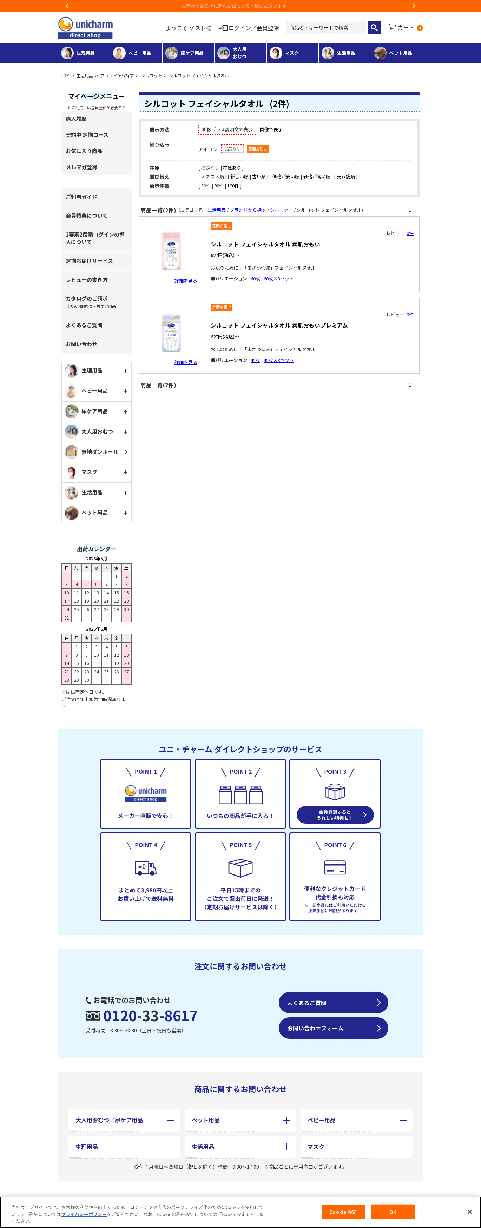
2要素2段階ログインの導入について (95, 238)
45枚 (255, 360)
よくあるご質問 (84, 325)
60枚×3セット (279, 278)
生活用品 (84, 75)
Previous (67, 6)
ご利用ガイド (81, 196)
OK (392, 1212)
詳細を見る (185, 280)
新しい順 (239, 176)
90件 (219, 185)
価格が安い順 (285, 176)
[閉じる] (469, 1212)
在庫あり (232, 167)
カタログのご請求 (93, 302)
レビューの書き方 (87, 279)
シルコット (151, 75)
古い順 (259, 176)
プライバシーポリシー (84, 1215)
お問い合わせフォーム (315, 1028)
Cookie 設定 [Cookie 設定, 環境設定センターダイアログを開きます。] (343, 1212)
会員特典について (87, 215)
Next (413, 6)
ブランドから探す (117, 75)
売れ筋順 (346, 176)
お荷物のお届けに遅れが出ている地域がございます (240, 5)
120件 (233, 185)
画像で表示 (271, 129)
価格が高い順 (316, 176)
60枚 (255, 278)
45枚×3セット (279, 360)
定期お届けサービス (89, 260)
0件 (410, 233)
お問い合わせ (81, 344)
